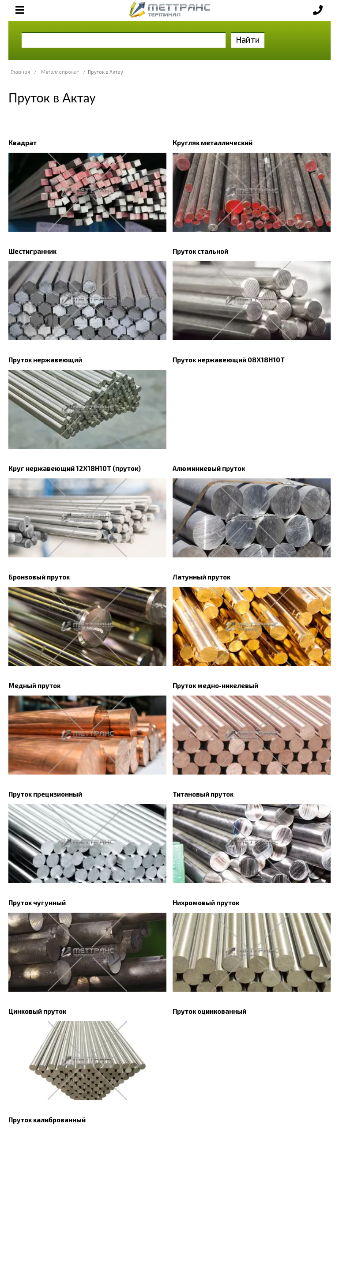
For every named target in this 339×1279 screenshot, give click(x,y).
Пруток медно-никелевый (215, 685)
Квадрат (22, 143)
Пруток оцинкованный (209, 1011)
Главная (20, 72)
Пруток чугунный (37, 903)
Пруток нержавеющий (45, 360)
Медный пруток (34, 685)
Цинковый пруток (37, 1011)
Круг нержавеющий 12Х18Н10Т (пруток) (74, 468)
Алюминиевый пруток (209, 468)
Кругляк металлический (212, 143)
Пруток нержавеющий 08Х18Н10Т (229, 360)
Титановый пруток (203, 794)
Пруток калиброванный (47, 1120)
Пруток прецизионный (45, 794)
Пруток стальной (200, 251)
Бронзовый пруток (39, 577)
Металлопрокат (60, 72)
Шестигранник (32, 251)
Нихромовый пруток (206, 903)
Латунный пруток (201, 577)
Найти (248, 39)
